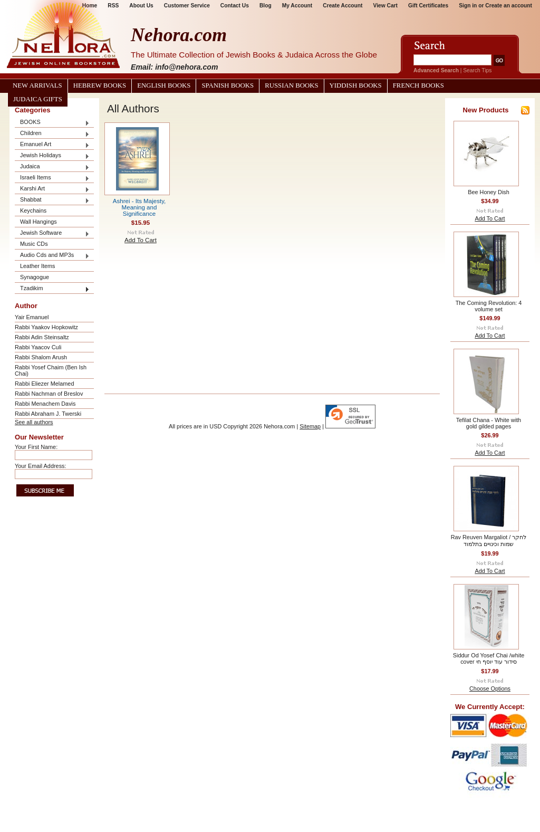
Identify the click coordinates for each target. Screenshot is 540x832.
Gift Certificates (428, 5)
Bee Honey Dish (488, 192)
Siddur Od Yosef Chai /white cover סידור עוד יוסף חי (488, 658)
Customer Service (187, 5)
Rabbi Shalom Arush (41, 357)
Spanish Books (227, 85)
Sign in (468, 5)
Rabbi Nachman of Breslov (49, 393)
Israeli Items (52, 178)
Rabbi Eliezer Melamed (44, 383)
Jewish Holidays (52, 156)
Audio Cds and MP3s (52, 256)
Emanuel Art (52, 145)
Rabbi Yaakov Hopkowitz (46, 327)
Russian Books (291, 85)
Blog (265, 5)
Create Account (342, 5)
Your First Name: (36, 447)
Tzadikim (52, 289)
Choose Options (489, 688)
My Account (297, 5)
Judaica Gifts (37, 99)
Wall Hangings (38, 221)
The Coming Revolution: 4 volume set (489, 306)
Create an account (508, 5)
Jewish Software (52, 233)
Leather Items (37, 266)
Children (52, 134)
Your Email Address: (40, 466)
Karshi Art (52, 189)
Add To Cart (140, 240)
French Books (418, 85)
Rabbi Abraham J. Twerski (48, 413)
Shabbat (52, 200)
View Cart (385, 5)
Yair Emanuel (32, 317)
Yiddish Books (356, 85)
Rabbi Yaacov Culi (38, 347)
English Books (163, 85)
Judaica (52, 167)
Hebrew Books (99, 85)
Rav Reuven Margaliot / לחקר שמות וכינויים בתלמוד (489, 540)
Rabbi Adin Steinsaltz (42, 337)
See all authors (34, 422)
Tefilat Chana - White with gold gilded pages (488, 423)
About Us (141, 5)
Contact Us (234, 5)
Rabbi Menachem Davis (45, 403)
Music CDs (34, 244)
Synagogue (34, 277)
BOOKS (52, 123)
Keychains (33, 210)
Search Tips (477, 70)
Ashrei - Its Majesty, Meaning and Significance (139, 207)
